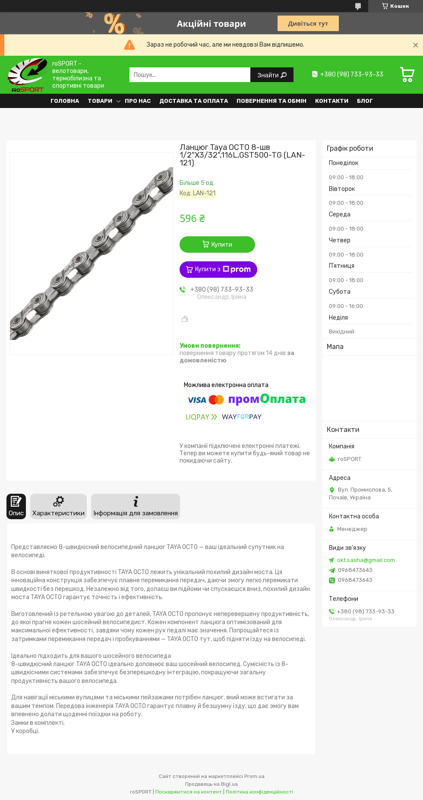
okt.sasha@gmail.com (366, 560)
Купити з (223, 269)
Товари (100, 101)
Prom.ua (254, 776)
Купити (222, 244)
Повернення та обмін (271, 101)
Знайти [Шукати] (268, 75)
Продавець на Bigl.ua (211, 784)
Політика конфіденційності (259, 792)
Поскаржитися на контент (188, 792)
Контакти (331, 101)
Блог (365, 101)
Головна (65, 101)
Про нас (138, 101)
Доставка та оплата (193, 101)
